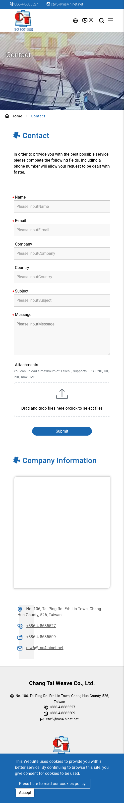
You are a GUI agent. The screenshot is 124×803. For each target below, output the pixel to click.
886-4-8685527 (26, 4)
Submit (62, 431)
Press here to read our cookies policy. (52, 783)
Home (16, 116)
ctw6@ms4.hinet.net (65, 4)
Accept (25, 792)
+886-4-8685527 (41, 625)
